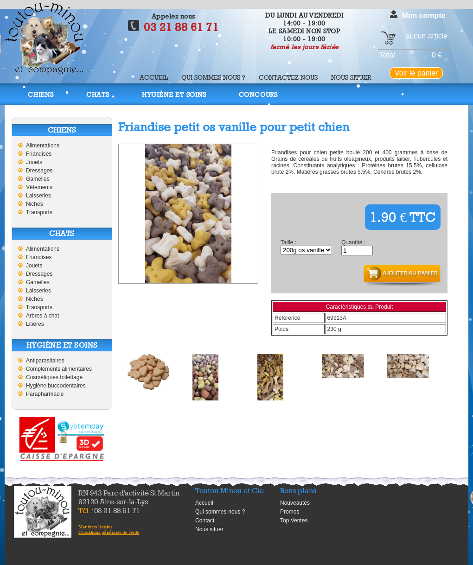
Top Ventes (293, 520)
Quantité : (353, 242)
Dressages (39, 170)
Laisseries (38, 195)
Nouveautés (295, 503)
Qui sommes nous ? (213, 77)
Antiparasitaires (45, 360)
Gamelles (38, 179)
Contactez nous (288, 77)
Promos (289, 511)
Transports (39, 212)
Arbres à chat (42, 315)
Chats (97, 94)
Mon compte (423, 15)
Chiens (41, 94)
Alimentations (42, 145)
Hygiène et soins (174, 94)
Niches (34, 204)
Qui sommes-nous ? (220, 511)
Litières (35, 324)
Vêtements (39, 187)
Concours (258, 94)
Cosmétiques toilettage (54, 377)
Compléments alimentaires (59, 369)
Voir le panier (416, 73)
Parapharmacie (45, 394)
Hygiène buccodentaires (56, 385)
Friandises (38, 154)
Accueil (154, 77)
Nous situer (351, 77)
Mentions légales (95, 526)
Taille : (288, 242)
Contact (204, 520)
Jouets (34, 162)
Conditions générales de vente (109, 532)
